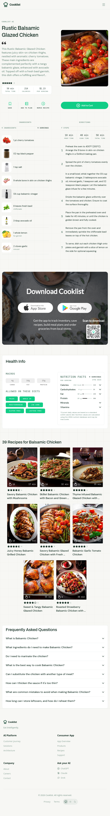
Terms (57, 801)
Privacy (47, 801)
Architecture (9, 750)
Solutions (7, 745)
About (6, 769)
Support (61, 755)
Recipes (60, 750)
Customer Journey (11, 741)
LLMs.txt (36, 801)
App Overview (63, 741)
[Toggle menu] (104, 4)
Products (61, 745)
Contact (7, 778)
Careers (7, 773)
